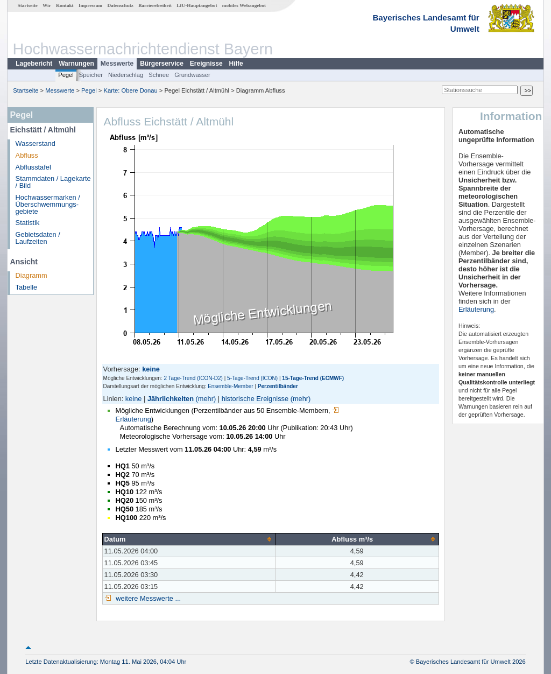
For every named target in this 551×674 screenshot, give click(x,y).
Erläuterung (476, 309)
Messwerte (117, 63)
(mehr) (206, 399)
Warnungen (76, 63)
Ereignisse (206, 63)
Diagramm (31, 275)
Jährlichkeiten (170, 399)
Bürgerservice (161, 63)
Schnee (159, 75)
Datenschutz (120, 5)
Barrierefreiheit (155, 5)
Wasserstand (35, 143)
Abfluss (27, 155)
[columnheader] (188, 539)
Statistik (28, 223)
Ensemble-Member (230, 386)
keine (133, 399)
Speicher (91, 75)
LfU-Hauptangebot (196, 5)
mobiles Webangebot (244, 5)
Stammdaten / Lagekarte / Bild (53, 181)
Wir (47, 5)
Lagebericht (34, 63)
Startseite (28, 5)
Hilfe (236, 63)
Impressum (90, 5)
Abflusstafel (33, 167)
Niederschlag (125, 75)
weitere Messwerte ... (147, 598)
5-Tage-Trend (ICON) (252, 378)
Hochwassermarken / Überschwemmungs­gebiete (48, 204)
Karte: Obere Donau (131, 90)
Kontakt (65, 5)
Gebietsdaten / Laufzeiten (38, 237)
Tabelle (27, 287)
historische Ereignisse (255, 399)
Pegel (66, 75)
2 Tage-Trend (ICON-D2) (193, 378)
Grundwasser (192, 75)
